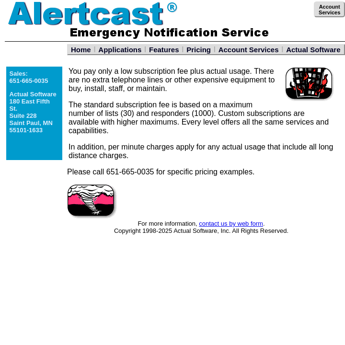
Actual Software (313, 50)
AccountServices (329, 9)
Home (81, 50)
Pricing (198, 50)
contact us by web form (231, 223)
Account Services (248, 50)
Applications (119, 50)
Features (164, 50)
